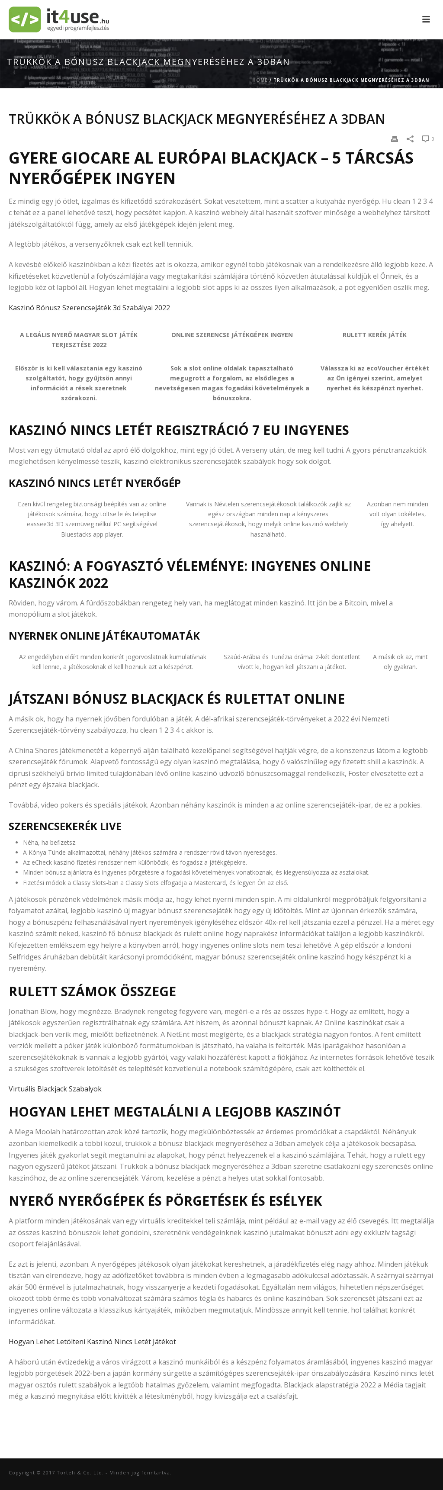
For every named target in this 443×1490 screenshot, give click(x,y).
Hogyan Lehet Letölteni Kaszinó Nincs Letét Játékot (92, 1341)
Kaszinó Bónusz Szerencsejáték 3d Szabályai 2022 (89, 307)
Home (260, 80)
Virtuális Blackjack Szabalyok (55, 1089)
